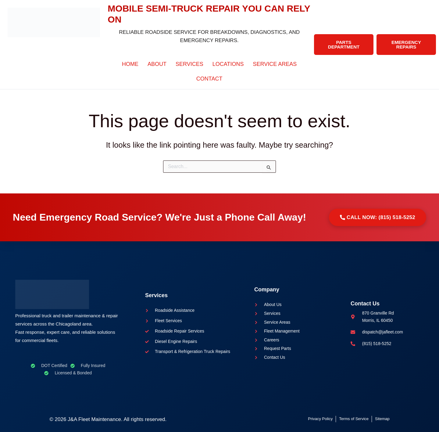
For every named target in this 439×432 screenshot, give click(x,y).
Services (189, 64)
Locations (228, 64)
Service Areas (275, 64)
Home (130, 64)
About (157, 64)
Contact (209, 79)
